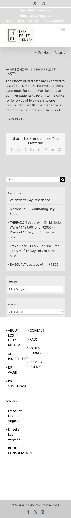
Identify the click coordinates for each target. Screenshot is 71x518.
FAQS (34, 339)
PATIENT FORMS (36, 350)
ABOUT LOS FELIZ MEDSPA (14, 337)
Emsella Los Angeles (14, 434)
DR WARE (12, 370)
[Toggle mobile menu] (63, 30)
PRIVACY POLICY (36, 364)
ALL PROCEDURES (14, 356)
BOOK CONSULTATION (14, 450)
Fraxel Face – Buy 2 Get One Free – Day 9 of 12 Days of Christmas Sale (34, 251)
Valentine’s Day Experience (30, 200)
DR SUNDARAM (14, 383)
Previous (44, 52)
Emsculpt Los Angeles (14, 416)
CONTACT (36, 330)
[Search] (62, 179)
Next (58, 52)
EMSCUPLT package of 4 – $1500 (34, 264)
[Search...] (33, 179)
